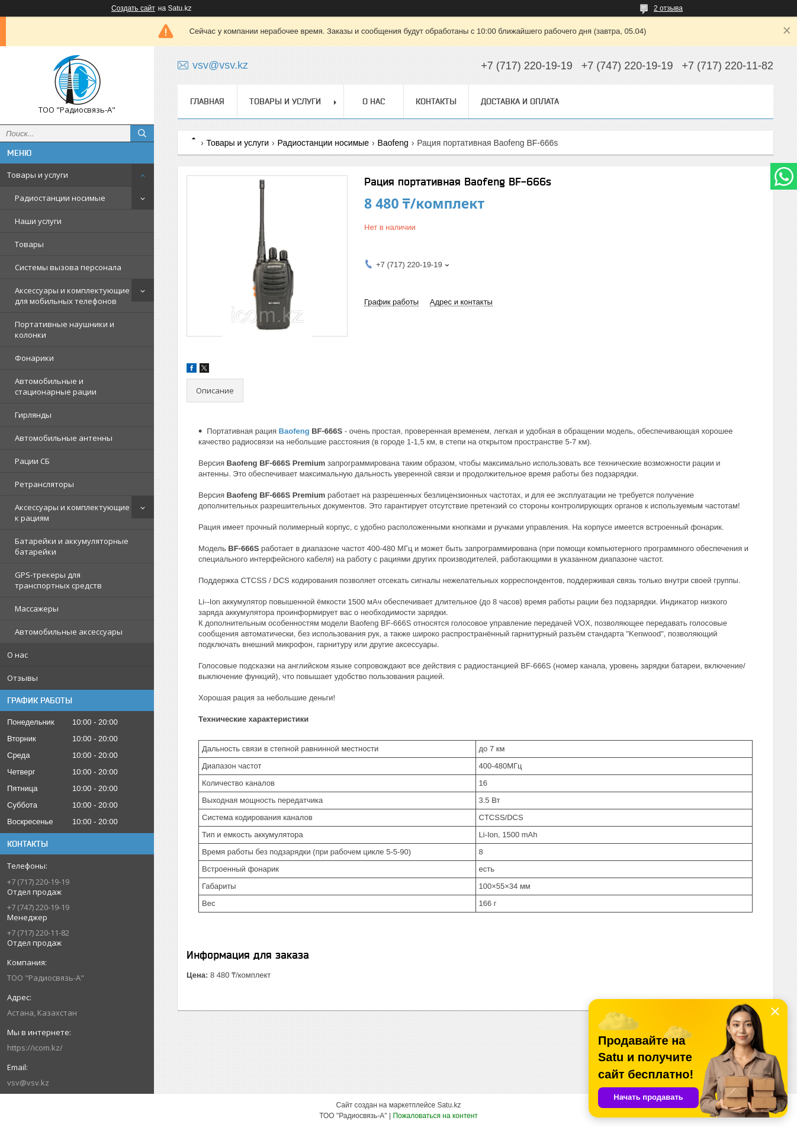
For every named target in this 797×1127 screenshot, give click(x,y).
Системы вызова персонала (68, 267)
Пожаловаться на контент (435, 1116)
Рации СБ (32, 461)
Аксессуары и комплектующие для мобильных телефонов (72, 295)
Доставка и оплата (520, 101)
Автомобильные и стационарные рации (56, 386)
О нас (17, 654)
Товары (29, 244)
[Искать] (142, 133)
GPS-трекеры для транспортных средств (58, 580)
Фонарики (34, 358)
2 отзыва (668, 8)
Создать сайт (133, 8)
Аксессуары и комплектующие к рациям (72, 512)
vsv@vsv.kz (28, 1082)
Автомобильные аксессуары (69, 631)
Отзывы (22, 678)
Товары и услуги (37, 174)
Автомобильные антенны (64, 438)
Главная (207, 101)
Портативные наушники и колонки (64, 329)
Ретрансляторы (44, 484)
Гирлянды (33, 414)
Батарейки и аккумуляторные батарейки (71, 546)
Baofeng (393, 143)
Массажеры (37, 608)
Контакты (436, 101)
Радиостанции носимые (60, 198)
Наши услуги (38, 221)
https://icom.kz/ (35, 1047)
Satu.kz (449, 1105)
